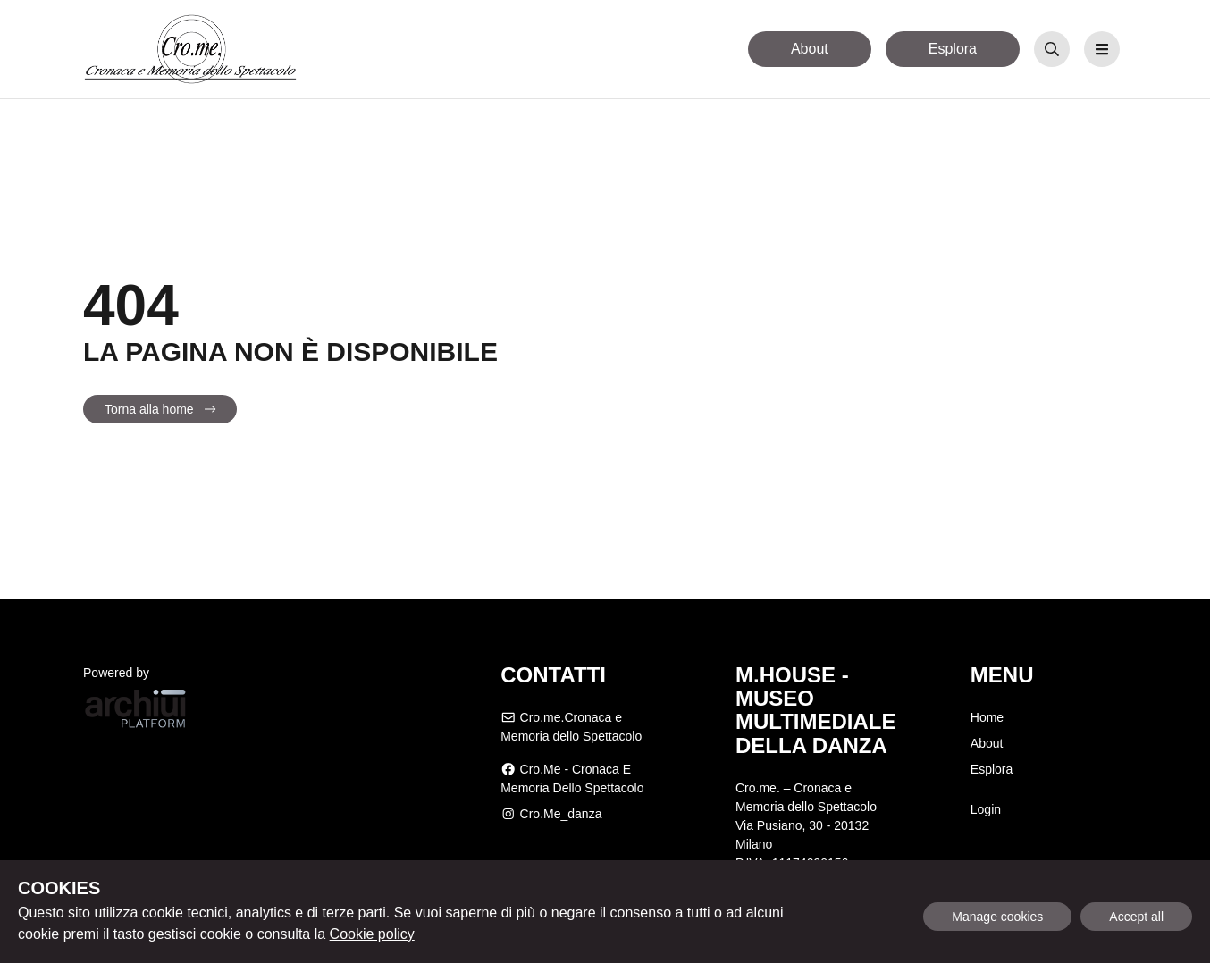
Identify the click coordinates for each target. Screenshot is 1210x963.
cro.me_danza (550, 814)
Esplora (953, 48)
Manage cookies (997, 916)
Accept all (1136, 916)
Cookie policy (372, 934)
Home (987, 717)
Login (986, 809)
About (809, 48)
